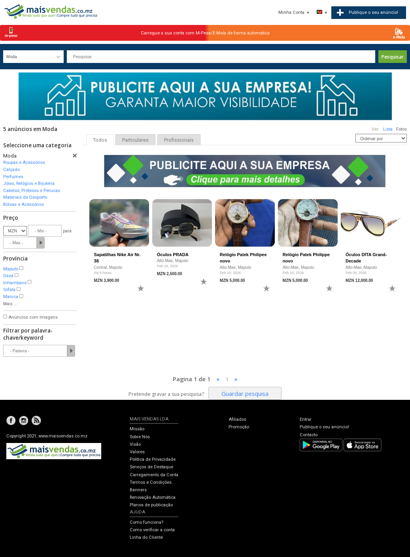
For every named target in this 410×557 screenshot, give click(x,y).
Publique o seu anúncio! (324, 427)
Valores (137, 451)
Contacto (308, 434)
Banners (138, 489)
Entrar (306, 419)
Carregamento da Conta (154, 474)
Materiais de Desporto (25, 197)
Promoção (239, 427)
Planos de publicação (151, 505)
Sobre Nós (140, 436)
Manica (10, 296)
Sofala (9, 289)
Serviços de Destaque (151, 467)
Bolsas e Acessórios (23, 204)
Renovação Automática (153, 497)
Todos (100, 140)
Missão (137, 429)
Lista (388, 129)
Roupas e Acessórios (24, 162)
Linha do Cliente (146, 537)
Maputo (10, 269)
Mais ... (10, 304)
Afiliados (237, 419)
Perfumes (13, 176)
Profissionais (179, 140)
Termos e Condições (151, 482)
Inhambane (14, 282)
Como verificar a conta (152, 529)
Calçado (11, 169)
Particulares (135, 140)
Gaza (8, 275)
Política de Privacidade (153, 459)
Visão (135, 444)
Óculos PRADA (173, 254)
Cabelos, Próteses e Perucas (31, 190)
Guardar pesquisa (244, 393)
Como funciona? (146, 522)
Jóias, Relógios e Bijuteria (29, 183)
